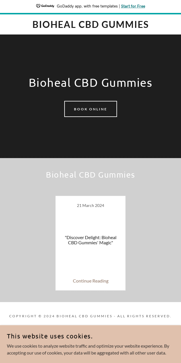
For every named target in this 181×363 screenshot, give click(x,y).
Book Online (90, 109)
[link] (90, 24)
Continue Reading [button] (90, 280)
